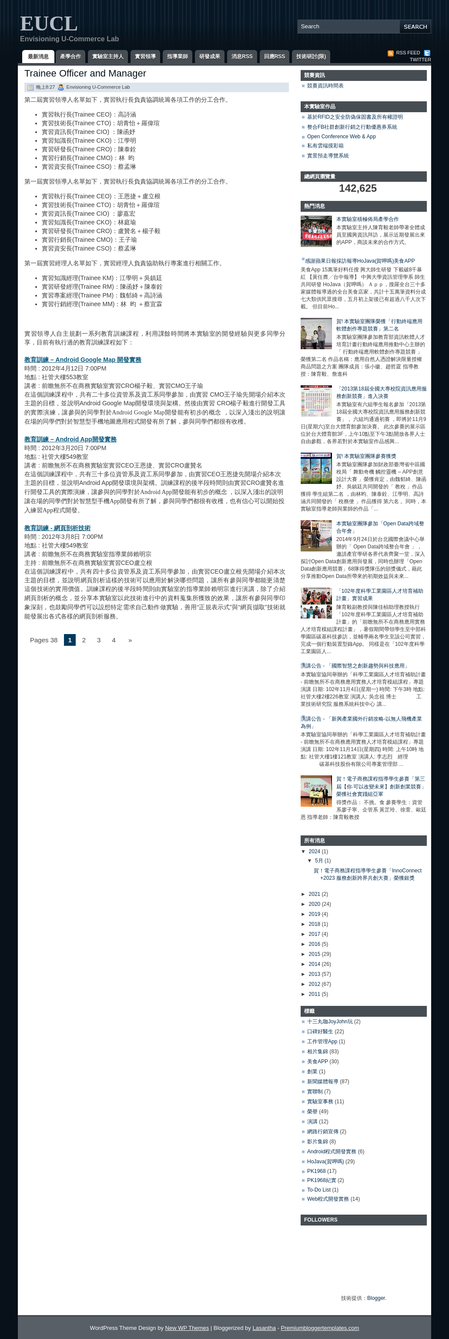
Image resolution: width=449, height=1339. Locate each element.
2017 (315, 934)
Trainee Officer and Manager (85, 73)
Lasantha (264, 1328)
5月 (320, 861)
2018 (315, 924)
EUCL (49, 23)
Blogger (376, 1298)
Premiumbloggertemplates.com (320, 1328)
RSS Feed (403, 52)
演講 (312, 1122)
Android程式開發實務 (331, 1152)
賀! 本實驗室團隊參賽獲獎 (366, 456)
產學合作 (70, 56)
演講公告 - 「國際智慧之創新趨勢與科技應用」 (355, 666)
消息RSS (242, 56)
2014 (315, 964)
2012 (315, 984)
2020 (315, 904)
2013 (315, 974)
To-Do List (319, 1190)
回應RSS (274, 56)
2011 (315, 994)
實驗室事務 (320, 1102)
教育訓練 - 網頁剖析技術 (57, 527)
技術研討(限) (311, 56)
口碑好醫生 (320, 1031)
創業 (312, 1072)
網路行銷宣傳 (322, 1132)
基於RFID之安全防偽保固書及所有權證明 (355, 117)
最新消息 (38, 56)
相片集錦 (317, 1051)
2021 (315, 894)
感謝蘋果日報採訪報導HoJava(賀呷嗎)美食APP (360, 261)
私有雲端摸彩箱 (325, 146)
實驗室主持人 (108, 56)
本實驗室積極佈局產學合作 (367, 219)
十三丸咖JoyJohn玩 (330, 1021)
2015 (315, 954)
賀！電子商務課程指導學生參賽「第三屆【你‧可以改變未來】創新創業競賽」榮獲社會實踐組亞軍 (381, 786)
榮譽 (312, 1112)
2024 (315, 851)
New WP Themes (187, 1328)
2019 (315, 914)
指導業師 (177, 56)
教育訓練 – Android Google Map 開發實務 (82, 359)
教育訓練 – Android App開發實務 (70, 439)
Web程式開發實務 (328, 1199)
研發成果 (209, 56)
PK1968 (316, 1171)
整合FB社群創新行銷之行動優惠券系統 (352, 127)
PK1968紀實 (321, 1180)
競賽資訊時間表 (325, 86)
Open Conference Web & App (341, 137)
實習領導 (145, 56)
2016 (315, 944)
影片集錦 (317, 1142)
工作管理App (322, 1041)
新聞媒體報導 (322, 1082)
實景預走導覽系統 (328, 156)
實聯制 (315, 1092)
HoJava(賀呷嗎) (325, 1162)
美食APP (317, 1062)
